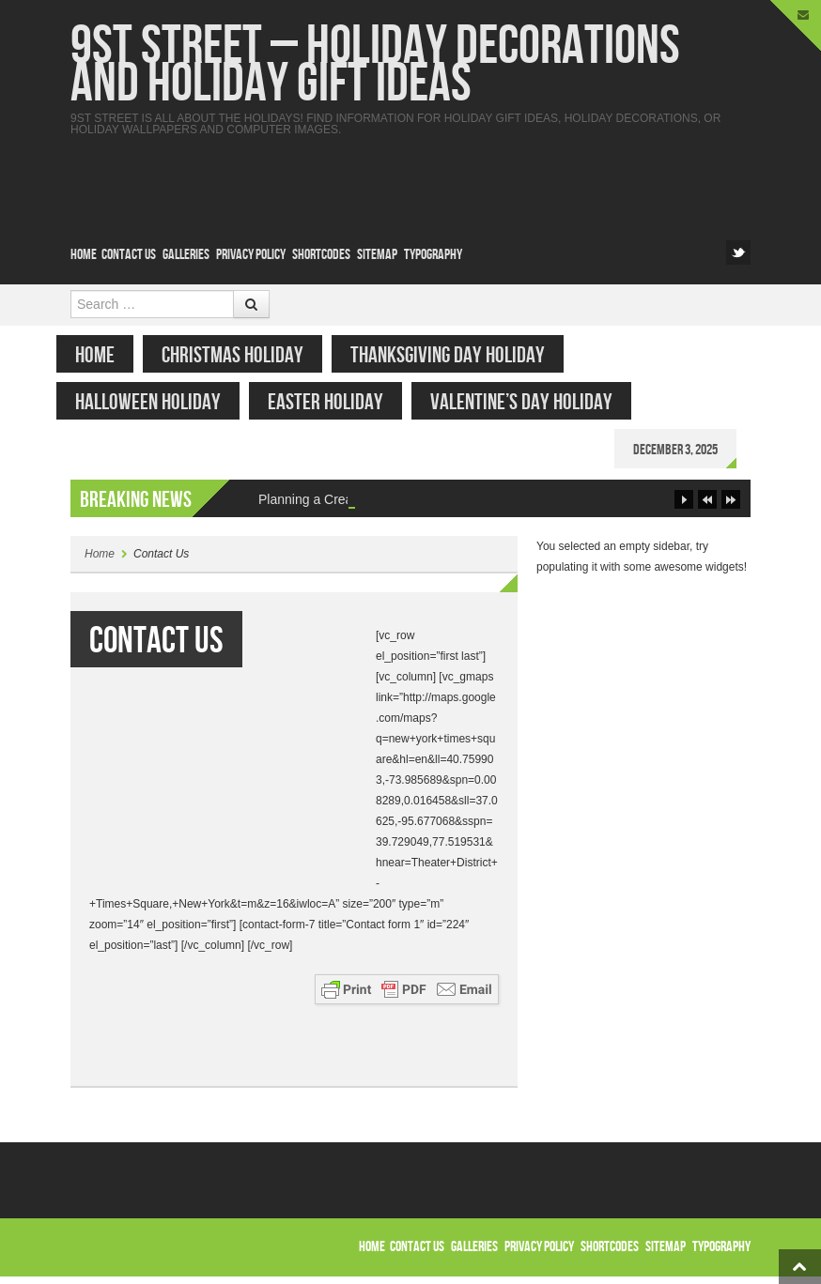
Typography (433, 255)
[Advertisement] (409, 177)
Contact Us (128, 255)
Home (83, 255)
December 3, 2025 (689, 450)
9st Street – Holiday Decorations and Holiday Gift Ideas (375, 65)
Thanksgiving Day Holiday (461, 355)
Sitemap (377, 255)
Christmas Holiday (247, 355)
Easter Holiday (339, 402)
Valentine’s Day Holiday (535, 402)
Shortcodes (321, 255)
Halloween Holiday (162, 402)
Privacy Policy (251, 255)
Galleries (186, 255)
